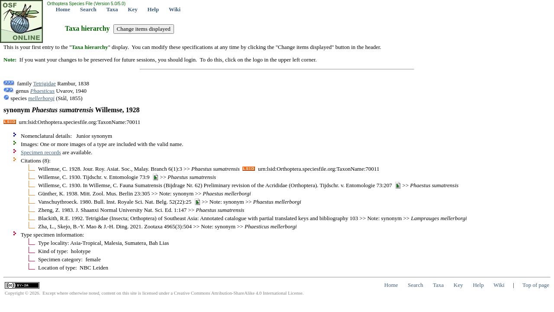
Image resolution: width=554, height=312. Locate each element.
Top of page (535, 285)
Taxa (112, 9)
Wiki (174, 9)
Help (153, 9)
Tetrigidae (44, 83)
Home (63, 9)
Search (88, 9)
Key (132, 9)
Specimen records (41, 152)
